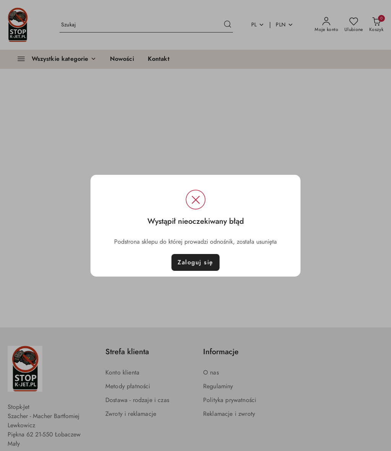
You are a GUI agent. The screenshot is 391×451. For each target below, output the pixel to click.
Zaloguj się (195, 262)
